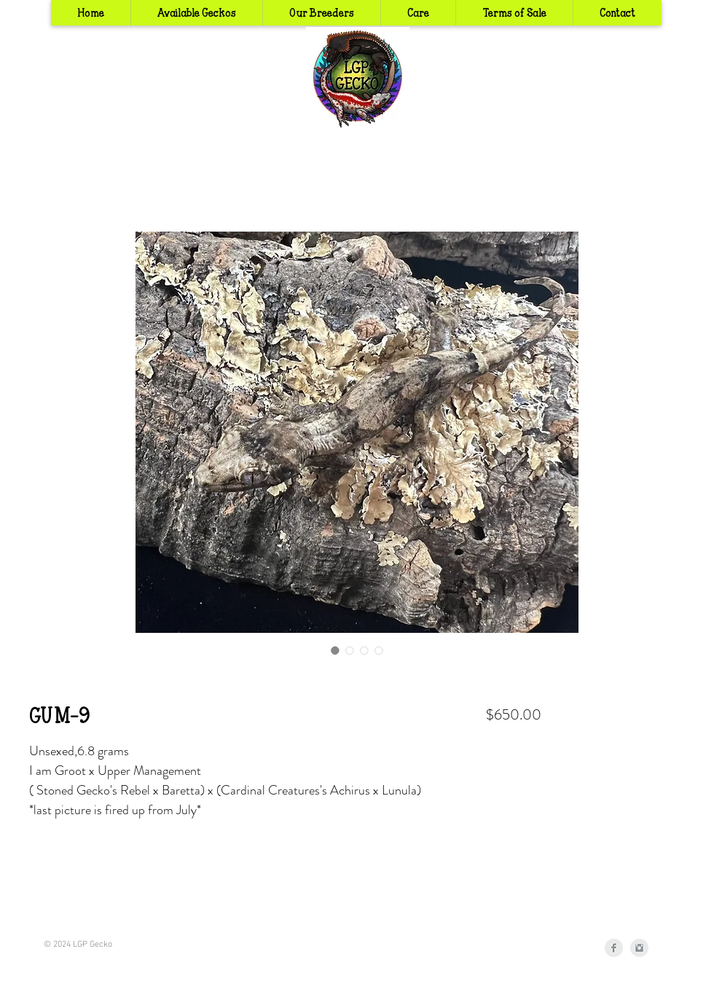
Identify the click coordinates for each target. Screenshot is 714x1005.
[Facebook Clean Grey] (614, 948)
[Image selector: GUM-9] (335, 650)
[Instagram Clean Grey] (639, 948)
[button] (321, 12)
